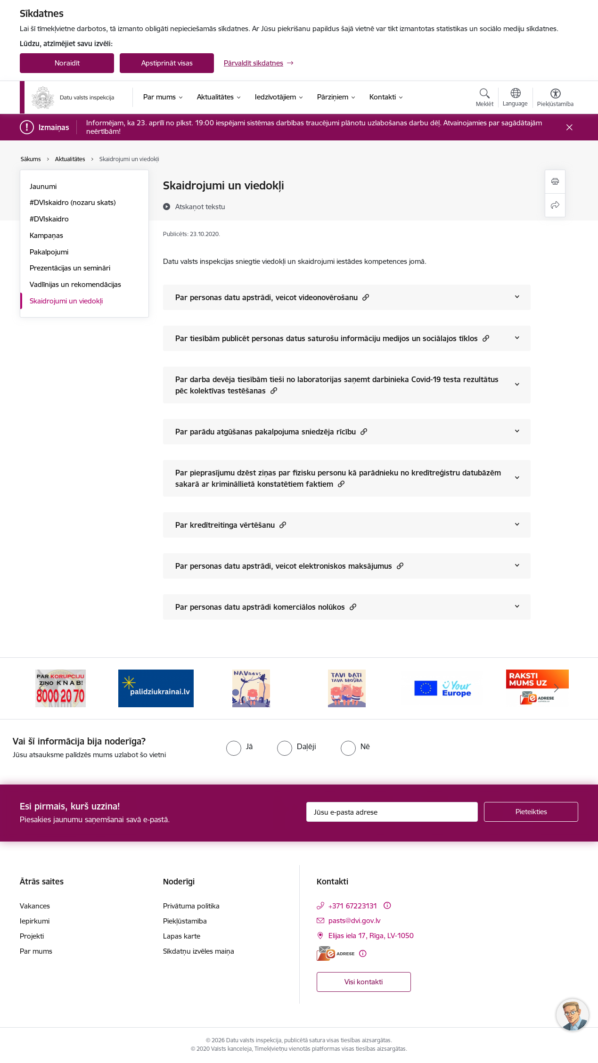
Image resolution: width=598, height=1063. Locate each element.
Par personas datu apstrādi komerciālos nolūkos (265, 607)
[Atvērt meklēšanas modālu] (484, 99)
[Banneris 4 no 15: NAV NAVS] (347, 687)
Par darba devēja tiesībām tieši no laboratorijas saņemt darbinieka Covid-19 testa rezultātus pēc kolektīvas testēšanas (337, 385)
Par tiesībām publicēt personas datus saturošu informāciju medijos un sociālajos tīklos (332, 338)
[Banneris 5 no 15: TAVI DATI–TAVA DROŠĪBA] (442, 687)
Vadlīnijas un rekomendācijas (75, 284)
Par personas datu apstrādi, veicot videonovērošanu (272, 297)
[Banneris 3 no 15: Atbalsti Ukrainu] (251, 687)
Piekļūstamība (185, 920)
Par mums (36, 951)
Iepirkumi (34, 920)
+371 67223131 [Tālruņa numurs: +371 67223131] (352, 905)
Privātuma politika (191, 905)
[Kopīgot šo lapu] (555, 205)
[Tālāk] (557, 688)
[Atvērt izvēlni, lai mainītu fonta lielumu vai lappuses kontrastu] (555, 99)
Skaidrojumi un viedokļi (66, 300)
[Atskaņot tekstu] (200, 206)
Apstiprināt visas (167, 62)
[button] (364, 297)
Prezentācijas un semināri (70, 267)
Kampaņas (46, 235)
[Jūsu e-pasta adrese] (392, 812)
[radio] (239, 746)
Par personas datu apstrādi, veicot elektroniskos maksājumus (289, 566)
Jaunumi (43, 186)
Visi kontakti (363, 981)
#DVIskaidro (49, 218)
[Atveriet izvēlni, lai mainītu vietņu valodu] (515, 98)
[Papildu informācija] (387, 905)
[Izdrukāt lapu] (555, 181)
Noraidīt (67, 62)
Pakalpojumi (49, 251)
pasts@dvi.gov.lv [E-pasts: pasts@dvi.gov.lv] (354, 920)
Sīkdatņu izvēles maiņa (198, 951)
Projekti (32, 936)
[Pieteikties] (531, 812)
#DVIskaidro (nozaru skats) (72, 202)
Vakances (35, 905)
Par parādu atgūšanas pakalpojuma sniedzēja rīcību (271, 431)
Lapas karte (181, 936)
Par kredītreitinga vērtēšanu (230, 525)
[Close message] (569, 127)
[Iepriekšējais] (41, 688)
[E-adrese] (335, 953)
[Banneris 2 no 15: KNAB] (156, 687)
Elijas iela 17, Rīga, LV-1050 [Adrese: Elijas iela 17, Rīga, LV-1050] (371, 935)
